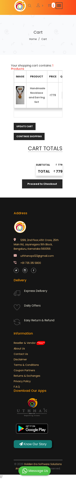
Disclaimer (20, 359)
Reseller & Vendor (29, 343)
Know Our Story (33, 444)
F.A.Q (17, 387)
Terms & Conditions (26, 365)
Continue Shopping (29, 136)
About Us (19, 348)
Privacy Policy (22, 381)
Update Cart (24, 126)
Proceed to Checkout (42, 184)
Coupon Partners (24, 370)
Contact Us (21, 354)
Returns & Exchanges (27, 376)
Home (33, 39)
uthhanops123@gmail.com (37, 256)
